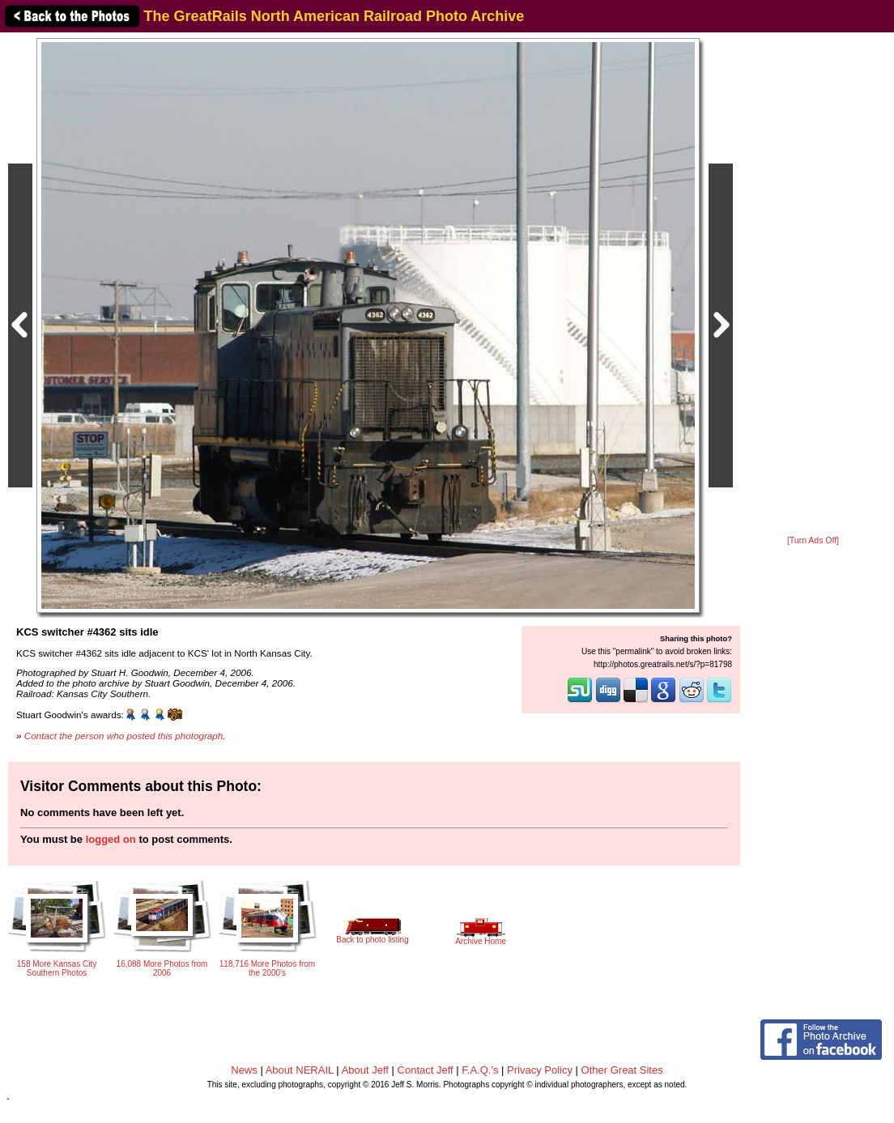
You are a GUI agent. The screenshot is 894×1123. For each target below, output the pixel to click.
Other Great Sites (622, 1070)
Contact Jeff (425, 1070)
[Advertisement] (813, 285)
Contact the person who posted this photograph (124, 735)
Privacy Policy (540, 1070)
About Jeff (365, 1070)
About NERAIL (300, 1070)
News (244, 1070)
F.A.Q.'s (480, 1070)
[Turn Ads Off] (813, 540)
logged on (111, 839)
